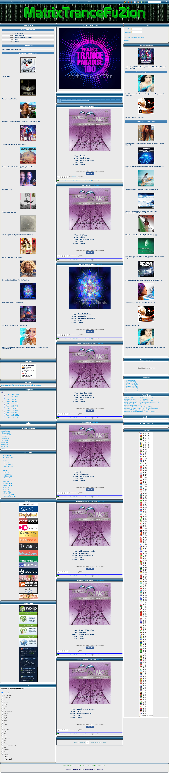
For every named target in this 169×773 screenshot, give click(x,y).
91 (101, 742)
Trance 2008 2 (11, 399)
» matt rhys (4, 446)
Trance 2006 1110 (12, 395)
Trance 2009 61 (11, 401)
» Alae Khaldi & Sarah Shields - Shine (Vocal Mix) (138, 397)
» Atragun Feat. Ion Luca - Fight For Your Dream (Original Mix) (142, 408)
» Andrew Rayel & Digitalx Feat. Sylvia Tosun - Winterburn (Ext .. (142, 400)
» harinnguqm (5, 442)
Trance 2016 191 (12, 417)
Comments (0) (88, 180)
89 (97, 742)
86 (92, 742)
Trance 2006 (97, 106)
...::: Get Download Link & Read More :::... (70, 180)
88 (95, 742)
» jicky (3, 448)
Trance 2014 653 (12, 413)
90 (99, 742)
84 (85, 742)
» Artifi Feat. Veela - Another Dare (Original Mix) (138, 406)
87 (94, 742)
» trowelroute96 (5, 431)
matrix (7, 457)
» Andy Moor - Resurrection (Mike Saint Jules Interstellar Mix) (141, 402)
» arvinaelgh (4, 444)
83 (83, 742)
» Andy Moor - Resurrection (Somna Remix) (136, 403)
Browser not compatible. (28, 192)
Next (104, 742)
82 (81, 742)
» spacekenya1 (5, 439)
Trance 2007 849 (12, 397)
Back (75, 742)
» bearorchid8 (5, 440)
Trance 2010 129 (12, 404)
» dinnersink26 (5, 433)
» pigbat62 (4, 437)
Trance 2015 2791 (12, 415)
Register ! (127, 40)
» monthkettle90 (6, 435)
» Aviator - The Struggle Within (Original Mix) (137, 410)
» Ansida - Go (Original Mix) (132, 405)
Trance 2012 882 (12, 408)
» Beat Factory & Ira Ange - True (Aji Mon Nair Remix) (139, 411)
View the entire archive (132, 391)
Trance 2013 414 (12, 410)
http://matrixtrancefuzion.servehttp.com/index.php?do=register (20, 385)
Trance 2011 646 (12, 406)
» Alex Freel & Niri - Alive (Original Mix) (136, 399)
